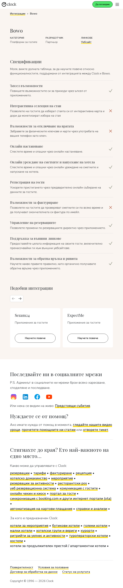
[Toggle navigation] (117, 4)
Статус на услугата (76, 572)
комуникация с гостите (79, 488)
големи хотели (95, 525)
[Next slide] (20, 298)
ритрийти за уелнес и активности (37, 535)
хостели (16, 541)
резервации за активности (32, 483)
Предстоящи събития (72, 405)
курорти (87, 530)
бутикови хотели (66, 525)
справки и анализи (91, 508)
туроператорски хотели (88, 535)
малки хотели (21, 530)
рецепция (84, 473)
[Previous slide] (13, 298)
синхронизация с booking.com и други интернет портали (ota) (60, 498)
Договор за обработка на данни (34, 572)
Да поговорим (103, 4)
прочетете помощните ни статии (49, 429)
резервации (20, 473)
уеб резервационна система (33, 488)
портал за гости (63, 493)
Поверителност (21, 567)
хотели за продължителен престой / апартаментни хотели (58, 546)
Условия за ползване (53, 567)
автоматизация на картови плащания (41, 508)
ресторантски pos (72, 483)
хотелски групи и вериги (56, 530)
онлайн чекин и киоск (28, 493)
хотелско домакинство (28, 478)
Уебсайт (86, 42)
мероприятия (62, 478)
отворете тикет (95, 429)
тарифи (39, 473)
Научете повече (35, 338)
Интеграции (17, 13)
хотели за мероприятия (29, 525)
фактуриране (61, 473)
